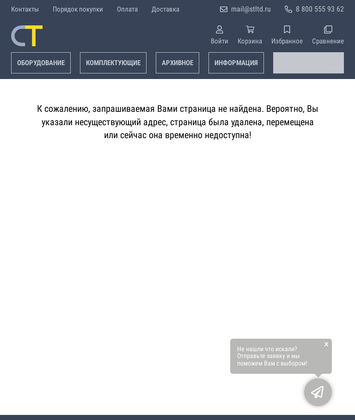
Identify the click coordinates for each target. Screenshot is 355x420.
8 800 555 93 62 (320, 9)
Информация (236, 63)
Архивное (177, 63)
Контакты (25, 9)
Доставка (165, 9)
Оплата (127, 9)
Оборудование (41, 63)
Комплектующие (113, 63)
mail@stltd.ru (251, 9)
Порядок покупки (78, 9)
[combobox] (308, 62)
